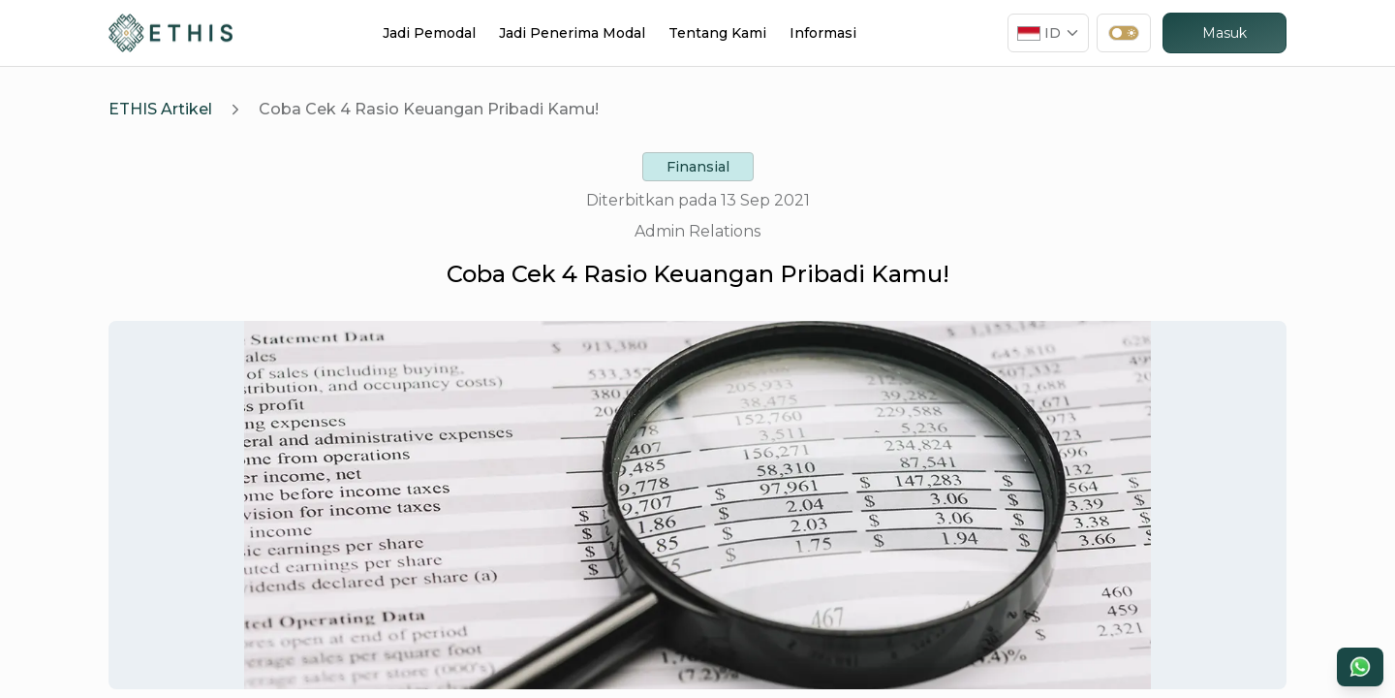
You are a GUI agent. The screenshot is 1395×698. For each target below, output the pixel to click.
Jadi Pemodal (429, 33)
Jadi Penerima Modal (572, 33)
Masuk (1224, 33)
